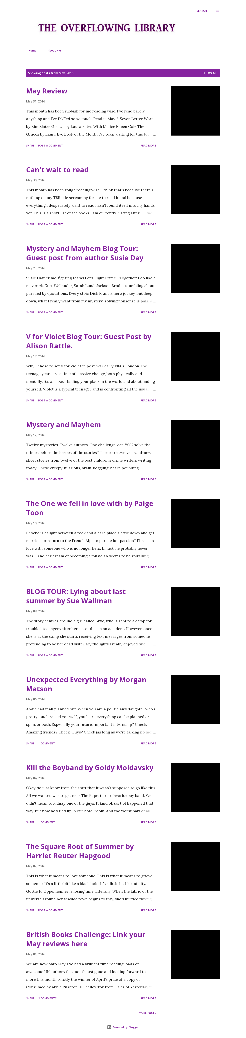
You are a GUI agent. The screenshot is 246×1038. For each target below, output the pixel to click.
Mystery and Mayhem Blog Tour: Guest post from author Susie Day (84, 253)
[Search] (202, 10)
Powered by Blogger (123, 1027)
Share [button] (30, 145)
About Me (51, 50)
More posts (147, 1013)
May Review (46, 91)
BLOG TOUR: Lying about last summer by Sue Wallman (76, 596)
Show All (210, 73)
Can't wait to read (57, 169)
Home (30, 50)
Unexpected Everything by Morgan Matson (86, 684)
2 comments (47, 998)
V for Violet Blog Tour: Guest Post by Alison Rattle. (88, 341)
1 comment (46, 743)
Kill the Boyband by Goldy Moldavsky (89, 767)
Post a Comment (50, 145)
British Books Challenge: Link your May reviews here (85, 939)
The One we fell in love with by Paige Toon (89, 508)
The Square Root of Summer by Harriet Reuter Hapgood (80, 851)
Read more (148, 145)
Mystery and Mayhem (63, 424)
